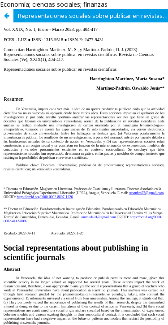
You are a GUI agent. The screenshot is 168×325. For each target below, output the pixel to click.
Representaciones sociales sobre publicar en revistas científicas (93, 16)
